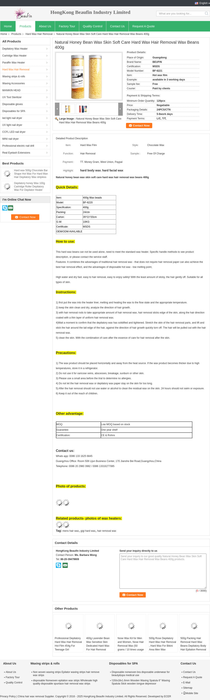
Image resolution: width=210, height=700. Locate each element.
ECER (167, 696)
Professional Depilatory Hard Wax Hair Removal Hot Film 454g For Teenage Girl (68, 644)
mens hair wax (71, 530)
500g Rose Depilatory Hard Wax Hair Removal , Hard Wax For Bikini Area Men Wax (162, 644)
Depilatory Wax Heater (15, 48)
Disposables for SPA (13, 111)
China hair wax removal (31, 696)
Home (8, 26)
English (204, 3)
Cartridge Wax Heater (14, 55)
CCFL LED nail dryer (13, 131)
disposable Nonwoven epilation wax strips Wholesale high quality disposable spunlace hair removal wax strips (65, 682)
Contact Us (117, 26)
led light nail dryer (12, 118)
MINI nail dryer (10, 138)
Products (25, 26)
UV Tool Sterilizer (12, 97)
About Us (45, 26)
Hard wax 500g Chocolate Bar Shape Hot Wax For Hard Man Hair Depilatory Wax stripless (31, 174)
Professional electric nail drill (18, 145)
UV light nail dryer (12, 125)
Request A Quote (144, 26)
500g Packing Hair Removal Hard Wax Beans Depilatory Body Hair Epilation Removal (193, 644)
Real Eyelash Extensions (16, 152)
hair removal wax (106, 530)
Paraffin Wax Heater (13, 62)
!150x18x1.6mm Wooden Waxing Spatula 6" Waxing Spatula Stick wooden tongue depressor (141, 682)
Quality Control (92, 26)
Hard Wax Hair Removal (38, 34)
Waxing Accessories (13, 83)
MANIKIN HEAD (11, 90)
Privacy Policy (8, 696)
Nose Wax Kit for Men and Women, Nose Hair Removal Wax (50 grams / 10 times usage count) (131, 646)
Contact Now (141, 125)
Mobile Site (190, 693)
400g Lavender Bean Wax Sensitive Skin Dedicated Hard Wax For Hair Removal (97, 644)
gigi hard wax (88, 530)
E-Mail (186, 682)
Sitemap (187, 687)
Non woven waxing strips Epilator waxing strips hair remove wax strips (66, 674)
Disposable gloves (12, 104)
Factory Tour (67, 26)
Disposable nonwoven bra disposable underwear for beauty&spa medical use (141, 674)
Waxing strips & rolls (13, 76)
